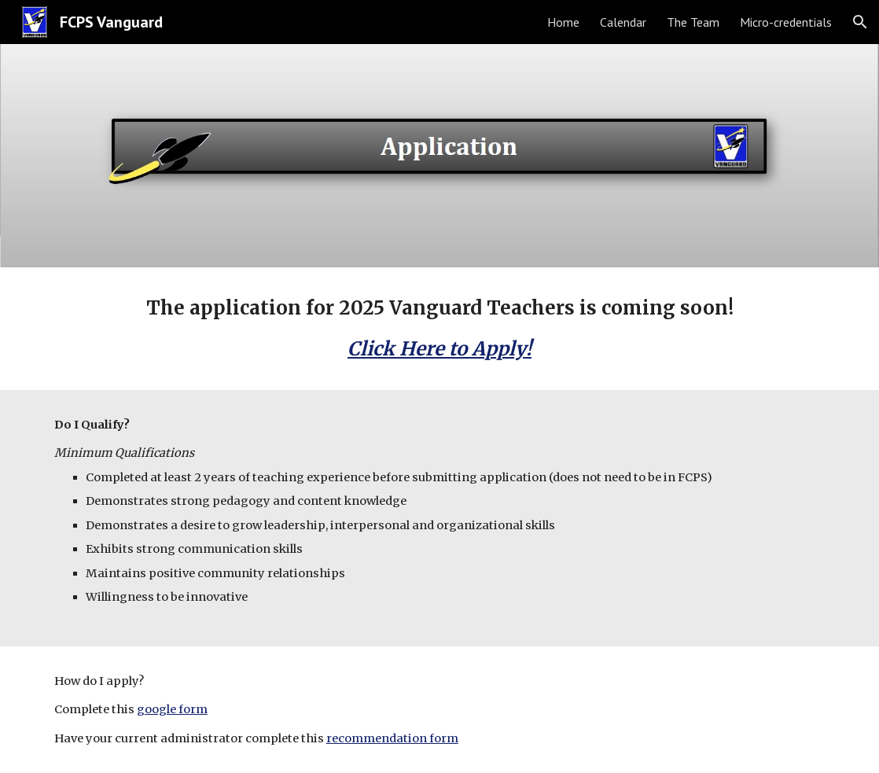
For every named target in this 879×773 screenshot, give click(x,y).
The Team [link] (693, 22)
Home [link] (563, 22)
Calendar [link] (623, 22)
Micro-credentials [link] (786, 22)
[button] (860, 22)
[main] (439, 328)
